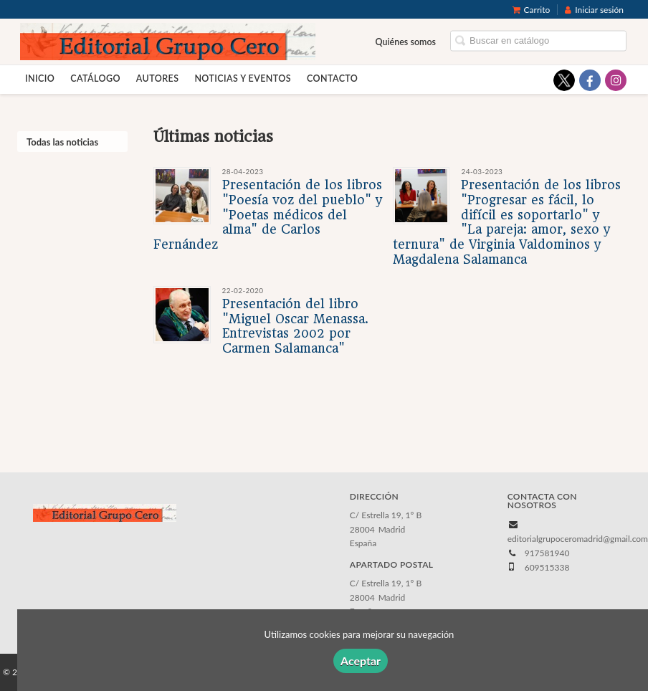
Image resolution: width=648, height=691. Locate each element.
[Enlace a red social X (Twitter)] (564, 80)
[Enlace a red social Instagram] (615, 80)
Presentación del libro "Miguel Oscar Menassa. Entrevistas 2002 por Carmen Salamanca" (295, 326)
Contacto (332, 78)
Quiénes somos (406, 42)
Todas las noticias (62, 142)
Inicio (39, 78)
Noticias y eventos (242, 78)
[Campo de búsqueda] (538, 41)
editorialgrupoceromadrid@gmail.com (578, 538)
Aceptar (360, 660)
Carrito (532, 9)
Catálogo (95, 78)
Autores (157, 78)
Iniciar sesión (594, 9)
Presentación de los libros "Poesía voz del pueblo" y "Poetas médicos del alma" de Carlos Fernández (267, 215)
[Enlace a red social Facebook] (590, 80)
